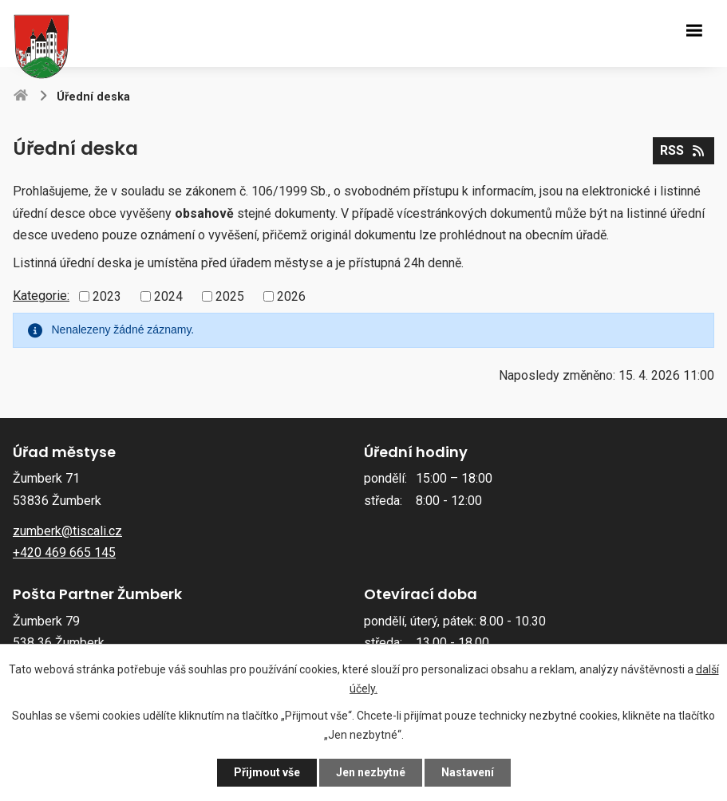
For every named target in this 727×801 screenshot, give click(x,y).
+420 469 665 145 (64, 552)
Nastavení (467, 772)
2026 (291, 296)
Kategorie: (41, 295)
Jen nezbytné (370, 772)
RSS (683, 150)
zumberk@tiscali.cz (67, 531)
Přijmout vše (267, 772)
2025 (229, 296)
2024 (168, 296)
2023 (107, 296)
